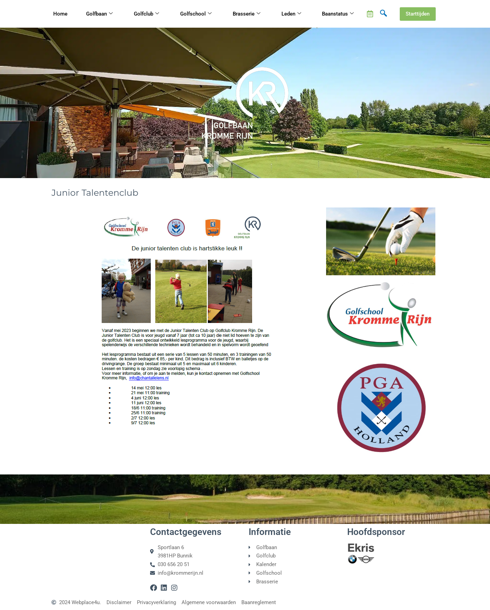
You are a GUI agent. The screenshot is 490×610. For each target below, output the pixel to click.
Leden (291, 14)
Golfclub (146, 14)
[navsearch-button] (383, 14)
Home (60, 14)
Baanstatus (338, 14)
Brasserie (246, 14)
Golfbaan (99, 14)
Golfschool (196, 14)
